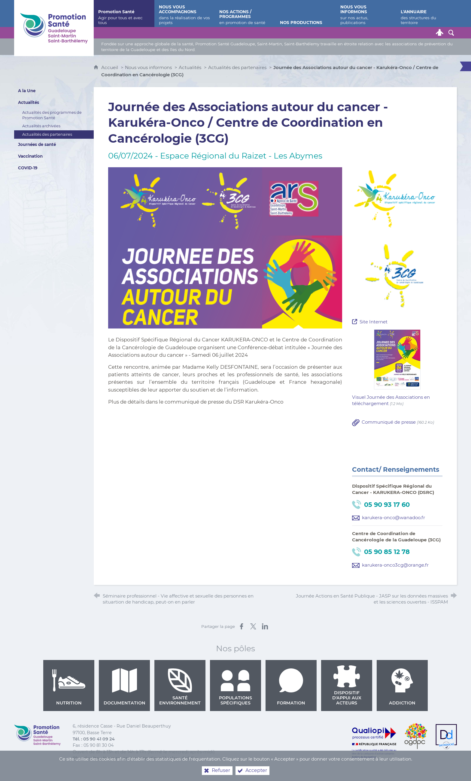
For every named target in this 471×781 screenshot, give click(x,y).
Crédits (190, 758)
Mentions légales (159, 758)
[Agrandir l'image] (225, 247)
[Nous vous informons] (366, 13)
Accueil (110, 67)
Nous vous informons (148, 67)
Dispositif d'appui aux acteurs (346, 685)
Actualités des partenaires (237, 67)
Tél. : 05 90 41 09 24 (94, 739)
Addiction (402, 687)
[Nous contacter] (382, 32)
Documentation (124, 687)
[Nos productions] (305, 13)
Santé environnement (180, 687)
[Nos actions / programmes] (245, 13)
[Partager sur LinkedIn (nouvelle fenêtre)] (265, 626)
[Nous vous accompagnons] (184, 13)
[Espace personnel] (439, 32)
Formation (291, 687)
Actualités (190, 67)
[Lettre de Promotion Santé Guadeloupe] (428, 32)
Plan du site (86, 758)
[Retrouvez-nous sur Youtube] (417, 32)
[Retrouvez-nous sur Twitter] (394, 32)
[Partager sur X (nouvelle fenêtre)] (253, 626)
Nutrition (68, 687)
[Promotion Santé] (124, 13)
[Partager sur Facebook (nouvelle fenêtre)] (241, 626)
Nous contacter (120, 758)
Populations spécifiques (235, 687)
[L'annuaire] (426, 13)
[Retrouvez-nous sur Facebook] (405, 32)
